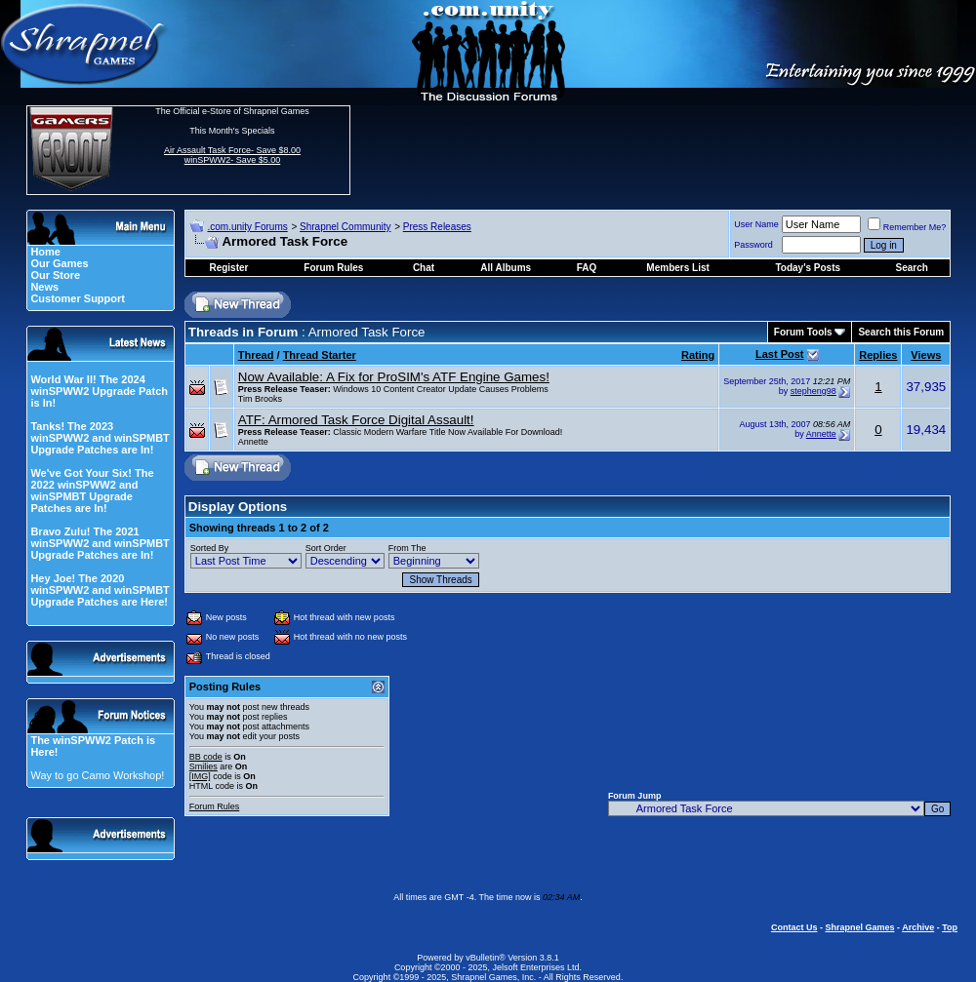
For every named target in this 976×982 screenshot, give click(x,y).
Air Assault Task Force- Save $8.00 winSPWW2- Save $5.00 (232, 155)
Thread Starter (319, 355)
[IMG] (200, 776)
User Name (756, 224)
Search (912, 267)
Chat (423, 267)
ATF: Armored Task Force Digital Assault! (356, 419)
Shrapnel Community (345, 226)
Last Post (779, 354)
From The (407, 548)
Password (753, 245)
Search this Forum (901, 332)
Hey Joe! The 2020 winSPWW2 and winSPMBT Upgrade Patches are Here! (99, 590)
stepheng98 (813, 391)
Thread (256, 355)
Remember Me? (907, 227)
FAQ (587, 267)
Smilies (203, 766)
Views (926, 355)
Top (949, 927)
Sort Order (325, 548)
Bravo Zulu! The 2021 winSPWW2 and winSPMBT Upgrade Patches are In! (99, 543)
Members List (677, 267)
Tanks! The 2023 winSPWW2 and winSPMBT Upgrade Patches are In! (99, 437)
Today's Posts (807, 267)
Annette (253, 442)
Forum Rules (214, 806)
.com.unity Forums (247, 226)
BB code (206, 757)
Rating (697, 355)
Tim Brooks (260, 399)
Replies (878, 355)
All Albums (505, 267)
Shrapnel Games (859, 927)
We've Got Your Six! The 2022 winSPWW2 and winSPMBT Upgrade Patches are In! (91, 490)
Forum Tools (803, 332)
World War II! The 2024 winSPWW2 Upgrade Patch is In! (99, 391)
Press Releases (437, 226)
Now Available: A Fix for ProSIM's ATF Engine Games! (393, 377)
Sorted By (209, 548)
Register (228, 267)
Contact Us (794, 927)
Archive (918, 927)
